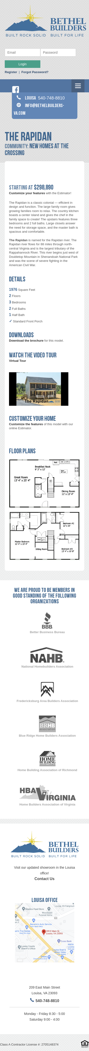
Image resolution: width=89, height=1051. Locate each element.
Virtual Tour (17, 361)
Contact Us (44, 879)
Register (11, 72)
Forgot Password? (34, 72)
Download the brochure (26, 340)
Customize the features (26, 424)
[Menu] (77, 85)
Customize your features (27, 193)
